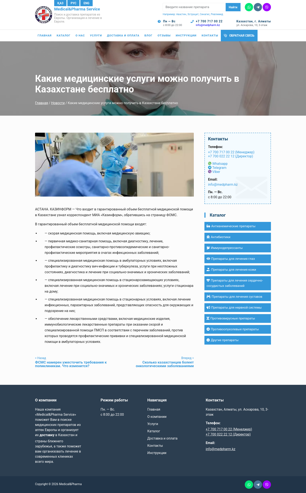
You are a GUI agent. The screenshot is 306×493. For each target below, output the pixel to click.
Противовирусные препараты (231, 318)
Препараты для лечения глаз (231, 259)
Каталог (64, 35)
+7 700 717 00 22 (209, 21)
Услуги (96, 35)
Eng (86, 3)
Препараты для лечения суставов (234, 297)
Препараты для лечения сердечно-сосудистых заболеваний (235, 283)
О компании (156, 417)
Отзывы (164, 35)
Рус (73, 3)
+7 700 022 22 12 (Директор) (230, 156)
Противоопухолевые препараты (233, 329)
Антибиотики (218, 237)
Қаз (60, 3)
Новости (58, 103)
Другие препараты (223, 340)
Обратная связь (241, 35)
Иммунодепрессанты (225, 248)
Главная (45, 35)
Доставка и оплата (123, 35)
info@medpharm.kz (208, 25)
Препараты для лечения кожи (231, 270)
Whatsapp (220, 164)
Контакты (210, 35)
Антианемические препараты (231, 226)
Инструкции (186, 35)
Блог (148, 35)
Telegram (219, 168)
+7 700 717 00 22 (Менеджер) (231, 152)
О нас (80, 35)
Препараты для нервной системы (234, 307)
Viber (216, 172)
